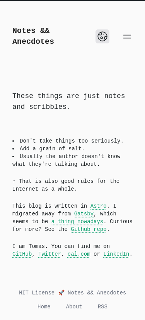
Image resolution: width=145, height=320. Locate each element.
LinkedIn (116, 254)
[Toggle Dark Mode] (102, 36)
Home (44, 307)
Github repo (88, 229)
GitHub (22, 254)
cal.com (79, 254)
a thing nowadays (77, 221)
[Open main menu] (127, 36)
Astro (98, 206)
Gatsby (84, 214)
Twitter (49, 254)
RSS (102, 307)
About (74, 307)
